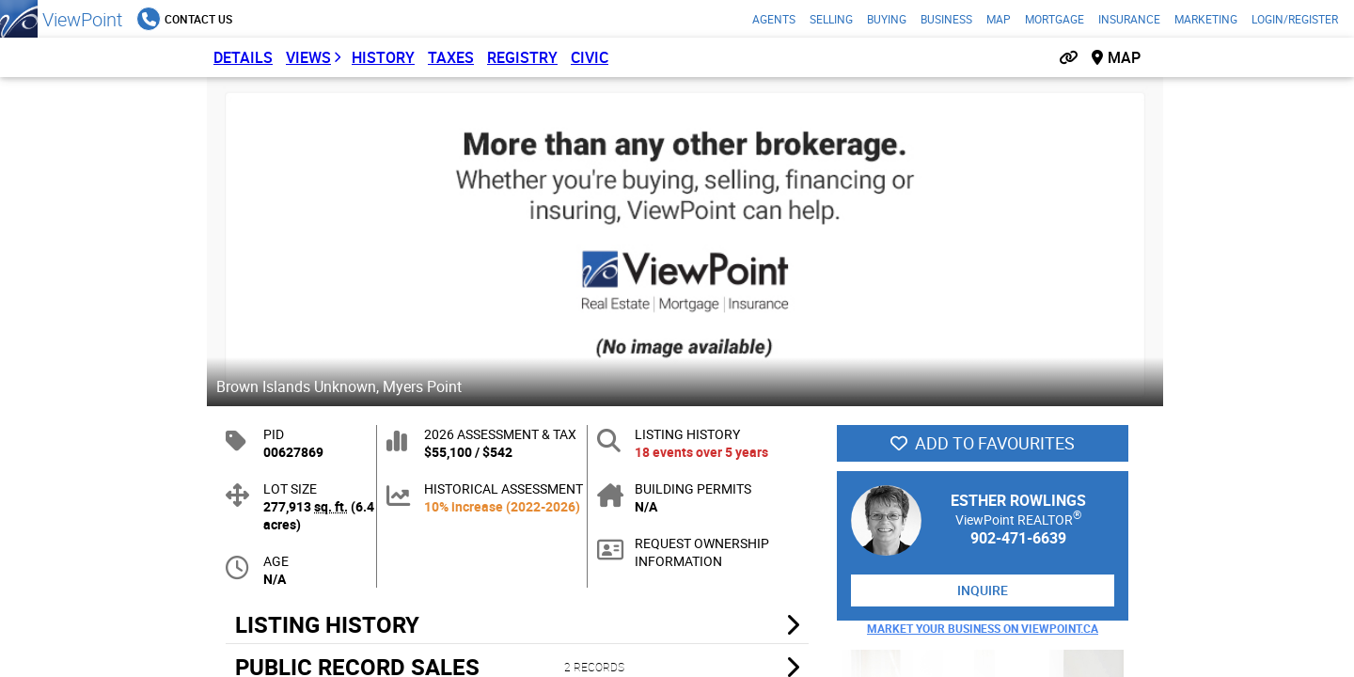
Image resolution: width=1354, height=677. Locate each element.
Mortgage (1054, 18)
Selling (831, 18)
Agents (773, 18)
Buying (886, 18)
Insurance (1129, 18)
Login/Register (1295, 18)
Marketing (1205, 18)
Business (946, 18)
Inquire (982, 590)
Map (998, 18)
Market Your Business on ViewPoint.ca (982, 628)
